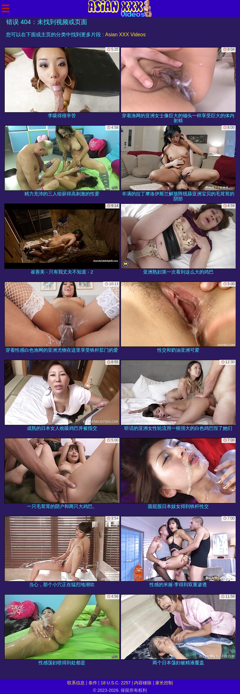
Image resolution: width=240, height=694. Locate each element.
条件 (92, 682)
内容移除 (143, 682)
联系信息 (76, 682)
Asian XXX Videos (125, 34)
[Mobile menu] (6, 8)
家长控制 (164, 682)
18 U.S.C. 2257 (116, 682)
